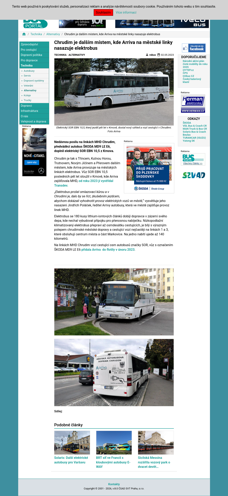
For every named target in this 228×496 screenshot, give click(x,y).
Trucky (27, 100)
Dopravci (26, 105)
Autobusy (29, 70)
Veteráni (28, 85)
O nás (24, 116)
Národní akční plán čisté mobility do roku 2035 (195, 64)
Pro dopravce (29, 60)
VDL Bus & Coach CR (195, 125)
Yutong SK (189, 140)
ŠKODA (187, 122)
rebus (150, 54)
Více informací (126, 12)
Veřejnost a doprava (33, 121)
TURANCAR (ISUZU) (194, 137)
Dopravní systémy (34, 80)
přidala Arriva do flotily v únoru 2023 (107, 249)
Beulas (187, 134)
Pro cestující (29, 50)
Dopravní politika (31, 55)
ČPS (185, 73)
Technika (36, 34)
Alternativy (53, 34)
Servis (27, 75)
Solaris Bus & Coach (194, 131)
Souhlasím (103, 12)
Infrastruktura (29, 111)
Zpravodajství (29, 44)
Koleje (27, 95)
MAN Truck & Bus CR (195, 128)
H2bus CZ (188, 76)
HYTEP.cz (188, 70)
